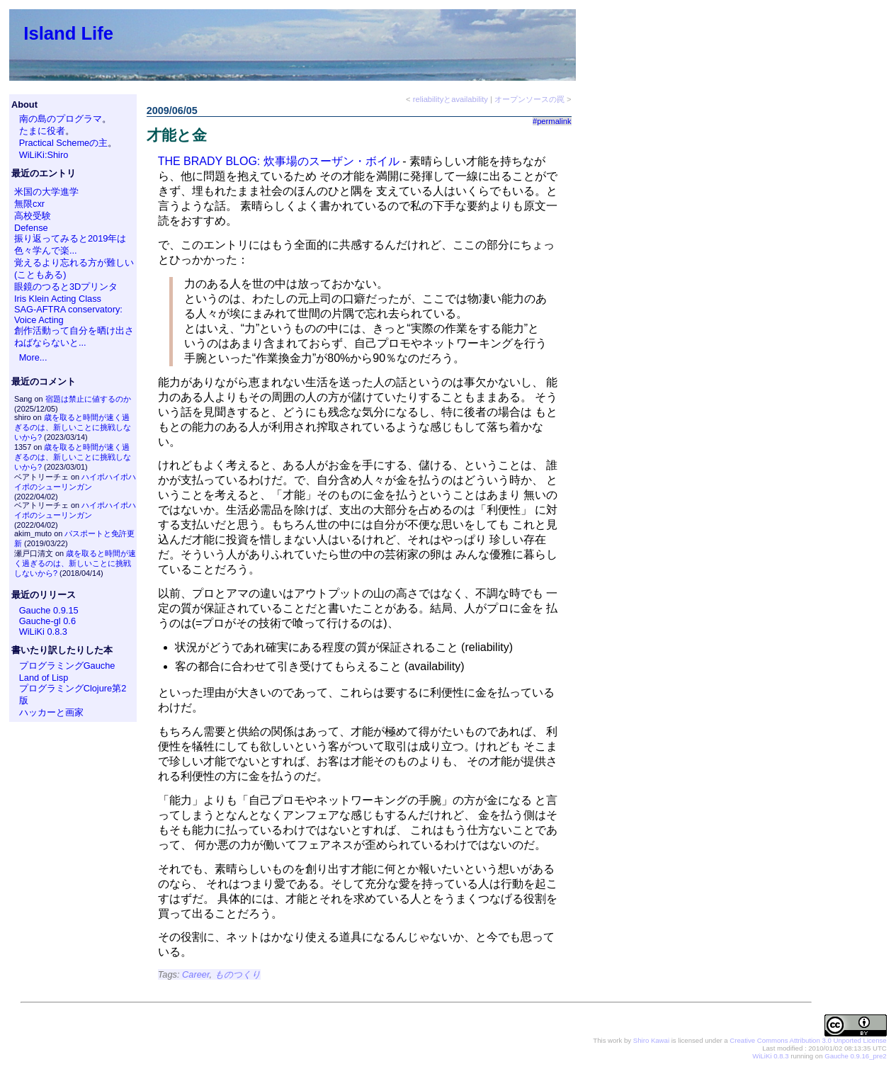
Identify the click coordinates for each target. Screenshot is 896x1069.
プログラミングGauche (67, 665)
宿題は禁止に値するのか (88, 399)
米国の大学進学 (46, 191)
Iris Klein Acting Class (57, 298)
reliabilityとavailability (450, 99)
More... (33, 357)
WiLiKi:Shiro (44, 154)
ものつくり (238, 974)
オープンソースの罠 (529, 99)
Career (195, 974)
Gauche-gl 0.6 (47, 621)
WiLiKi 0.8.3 (43, 631)
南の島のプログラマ (60, 118)
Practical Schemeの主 (63, 142)
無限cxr (29, 203)
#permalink (552, 121)
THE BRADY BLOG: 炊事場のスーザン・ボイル (278, 161)
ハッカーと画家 (51, 712)
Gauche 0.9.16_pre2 (855, 1056)
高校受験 (32, 215)
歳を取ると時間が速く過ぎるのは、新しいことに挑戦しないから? (72, 427)
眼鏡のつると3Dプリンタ (66, 286)
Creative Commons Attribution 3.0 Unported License (808, 1040)
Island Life (68, 33)
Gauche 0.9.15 (49, 610)
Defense (31, 227)
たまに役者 (42, 130)
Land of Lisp (44, 677)
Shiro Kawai (651, 1040)
